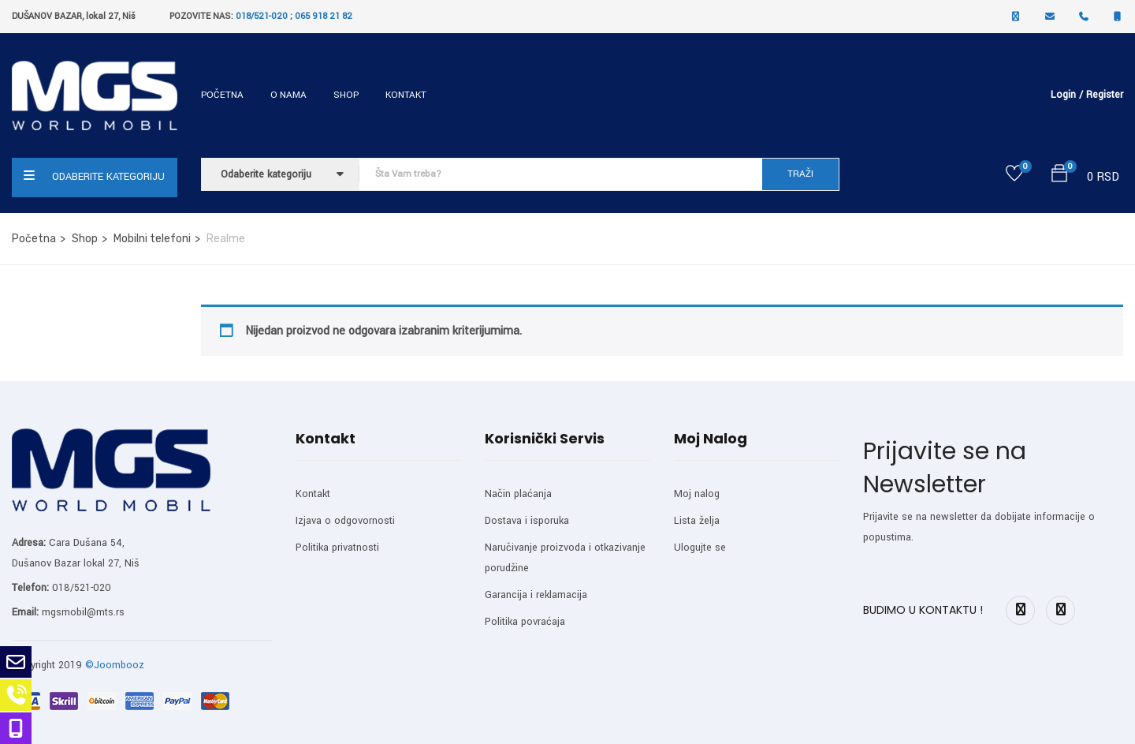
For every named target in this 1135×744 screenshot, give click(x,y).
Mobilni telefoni (152, 238)
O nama (288, 95)
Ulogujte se (700, 547)
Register (1104, 95)
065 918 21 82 (323, 16)
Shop (346, 95)
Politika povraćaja (525, 622)
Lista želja (697, 521)
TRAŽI (800, 174)
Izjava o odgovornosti (345, 521)
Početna (222, 95)
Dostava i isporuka (527, 521)
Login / (1067, 95)
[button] (1059, 176)
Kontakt (405, 95)
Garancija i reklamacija (536, 595)
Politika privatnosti (337, 547)
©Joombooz (114, 665)
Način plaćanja (518, 494)
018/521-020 (262, 16)
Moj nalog (697, 494)
